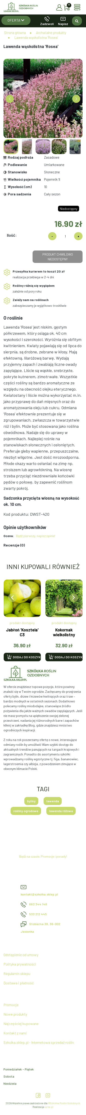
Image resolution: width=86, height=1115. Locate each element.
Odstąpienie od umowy (20, 954)
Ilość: (12, 235)
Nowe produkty (15, 1014)
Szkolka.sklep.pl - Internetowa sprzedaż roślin (38, 1042)
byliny (31, 801)
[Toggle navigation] (78, 7)
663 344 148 (34, 904)
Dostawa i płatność (18, 983)
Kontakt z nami (15, 1033)
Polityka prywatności (19, 964)
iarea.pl (49, 1106)
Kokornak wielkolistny (64, 632)
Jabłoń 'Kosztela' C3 (22, 632)
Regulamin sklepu (16, 973)
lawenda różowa (61, 811)
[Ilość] (65, 236)
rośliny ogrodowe (25, 811)
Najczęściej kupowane (21, 1023)
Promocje (11, 1004)
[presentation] (12, 597)
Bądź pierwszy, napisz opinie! (35, 536)
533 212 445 (34, 914)
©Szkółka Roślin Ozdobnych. (64, 1103)
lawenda (52, 801)
